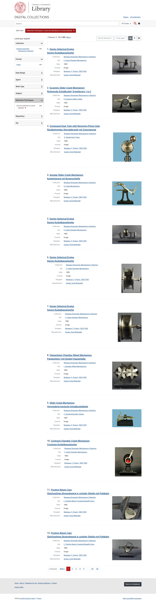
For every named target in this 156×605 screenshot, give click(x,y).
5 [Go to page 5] (83, 569)
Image (18, 64)
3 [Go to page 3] (76, 569)
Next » (68, 37)
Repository (20, 116)
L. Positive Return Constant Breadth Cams (79, 501)
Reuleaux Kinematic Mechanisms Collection (80, 57)
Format (19, 59)
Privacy (39, 598)
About (22, 583)
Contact (54, 583)
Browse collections (44, 583)
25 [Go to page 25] (92, 569)
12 (120, 38)
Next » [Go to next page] (62, 569)
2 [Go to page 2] (72, 569)
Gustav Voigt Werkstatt (72, 75)
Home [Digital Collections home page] (16, 583)
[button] (50, 31)
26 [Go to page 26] (97, 569)
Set (17, 123)
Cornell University (20, 7)
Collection (20, 43)
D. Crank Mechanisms (72, 186)
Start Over (19, 31)
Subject (19, 93)
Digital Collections (32, 17)
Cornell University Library (27, 598)
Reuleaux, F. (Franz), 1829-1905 (75, 71)
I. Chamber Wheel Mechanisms (75, 367)
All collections (135, 17)
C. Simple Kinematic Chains (74, 414)
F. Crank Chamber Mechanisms (75, 60)
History (126, 17)
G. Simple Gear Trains (72, 137)
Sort (104, 38)
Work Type (20, 86)
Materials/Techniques (25, 100)
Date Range (20, 73)
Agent (18, 80)
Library (41, 7)
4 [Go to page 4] (80, 569)
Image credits (19, 587)
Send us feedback (133, 584)
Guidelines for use (31, 583)
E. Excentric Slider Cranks (73, 99)
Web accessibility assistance (132, 598)
